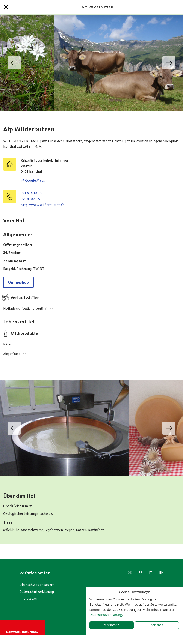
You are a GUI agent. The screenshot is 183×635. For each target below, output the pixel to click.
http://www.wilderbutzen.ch (43, 205)
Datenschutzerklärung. (106, 614)
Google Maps (35, 180)
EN (161, 572)
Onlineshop (18, 282)
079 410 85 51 (31, 199)
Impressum (28, 598)
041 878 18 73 (31, 193)
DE (129, 572)
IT (150, 572)
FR (140, 572)
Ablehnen (157, 625)
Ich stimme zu (112, 625)
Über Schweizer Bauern (36, 584)
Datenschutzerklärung (36, 591)
